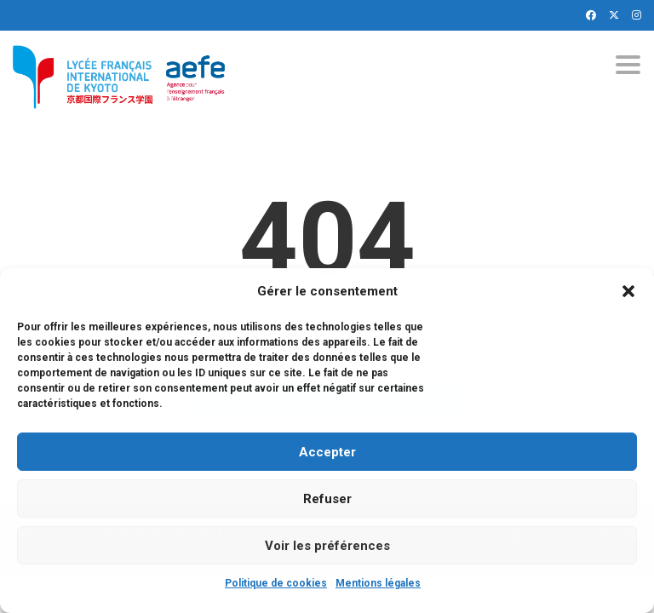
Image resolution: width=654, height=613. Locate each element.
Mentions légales (378, 583)
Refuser (327, 499)
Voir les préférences (327, 545)
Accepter (327, 452)
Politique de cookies (276, 583)
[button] (628, 291)
